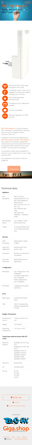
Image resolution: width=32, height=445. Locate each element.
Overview (6, 437)
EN (27, 2)
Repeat (24, 437)
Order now (14, 169)
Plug (18, 437)
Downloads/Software (21, 439)
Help (13, 437)
